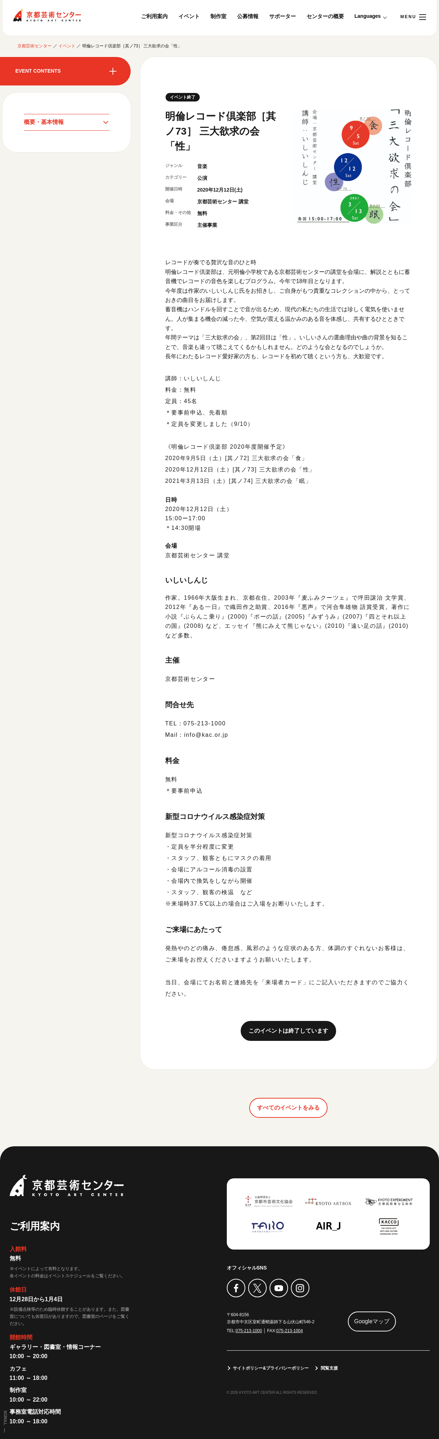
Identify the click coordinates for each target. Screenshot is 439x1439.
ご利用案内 (154, 16)
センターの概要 (325, 16)
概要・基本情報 (44, 122)
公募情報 (247, 16)
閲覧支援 (329, 1368)
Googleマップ (372, 1321)
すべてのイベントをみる (288, 1108)
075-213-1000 (249, 1330)
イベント (189, 16)
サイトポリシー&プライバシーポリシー (271, 1368)
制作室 (218, 16)
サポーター (282, 16)
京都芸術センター (47, 15)
